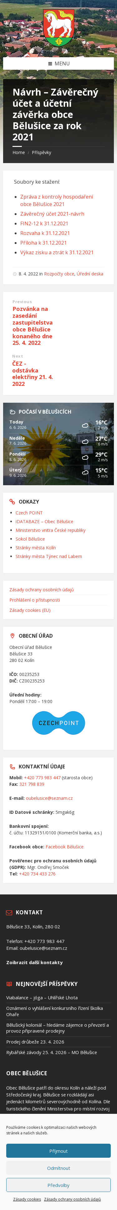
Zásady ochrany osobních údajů (72, 1199)
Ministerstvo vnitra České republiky (50, 530)
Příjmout (58, 1151)
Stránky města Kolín (36, 548)
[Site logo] (58, 44)
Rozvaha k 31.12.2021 (45, 233)
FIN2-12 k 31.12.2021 (44, 223)
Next (17, 356)
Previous (22, 301)
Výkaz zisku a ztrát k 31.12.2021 (57, 252)
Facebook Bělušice (65, 847)
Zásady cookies (27, 1199)
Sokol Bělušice (30, 539)
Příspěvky (41, 152)
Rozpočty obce (59, 274)
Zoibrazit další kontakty (34, 962)
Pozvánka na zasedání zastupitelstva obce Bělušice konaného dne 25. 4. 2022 (32, 325)
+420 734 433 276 (37, 874)
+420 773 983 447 (42, 778)
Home (18, 152)
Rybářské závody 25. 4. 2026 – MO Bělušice (51, 1052)
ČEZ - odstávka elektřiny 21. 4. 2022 (32, 373)
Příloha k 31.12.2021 (43, 242)
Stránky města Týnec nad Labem (49, 556)
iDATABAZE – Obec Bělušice (44, 521)
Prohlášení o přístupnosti (34, 600)
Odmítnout (58, 1168)
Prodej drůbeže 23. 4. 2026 (35, 1042)
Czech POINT (29, 513)
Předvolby (58, 1185)
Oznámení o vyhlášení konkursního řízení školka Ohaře (54, 1011)
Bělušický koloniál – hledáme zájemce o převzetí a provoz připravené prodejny (57, 1028)
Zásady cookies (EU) (30, 610)
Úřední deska (90, 274)
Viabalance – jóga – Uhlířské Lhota (42, 997)
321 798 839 (31, 784)
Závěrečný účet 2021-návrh (52, 213)
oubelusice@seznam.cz (49, 798)
